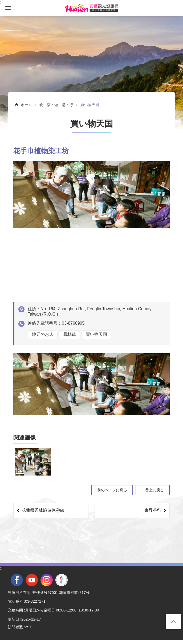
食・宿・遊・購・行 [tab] (56, 105)
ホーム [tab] (26, 105)
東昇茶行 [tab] (152, 510)
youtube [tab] (32, 580)
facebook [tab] (17, 580)
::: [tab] (1, 2)
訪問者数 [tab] (15, 627)
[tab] (33, 462)
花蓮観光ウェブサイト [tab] (91, 8)
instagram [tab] (46, 580)
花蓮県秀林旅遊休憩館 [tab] (43, 510)
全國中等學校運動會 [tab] (61, 580)
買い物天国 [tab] (89, 105)
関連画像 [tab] (24, 437)
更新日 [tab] (13, 619)
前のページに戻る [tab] (112, 490)
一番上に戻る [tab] (173, 622)
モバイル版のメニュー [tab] (7, 8)
